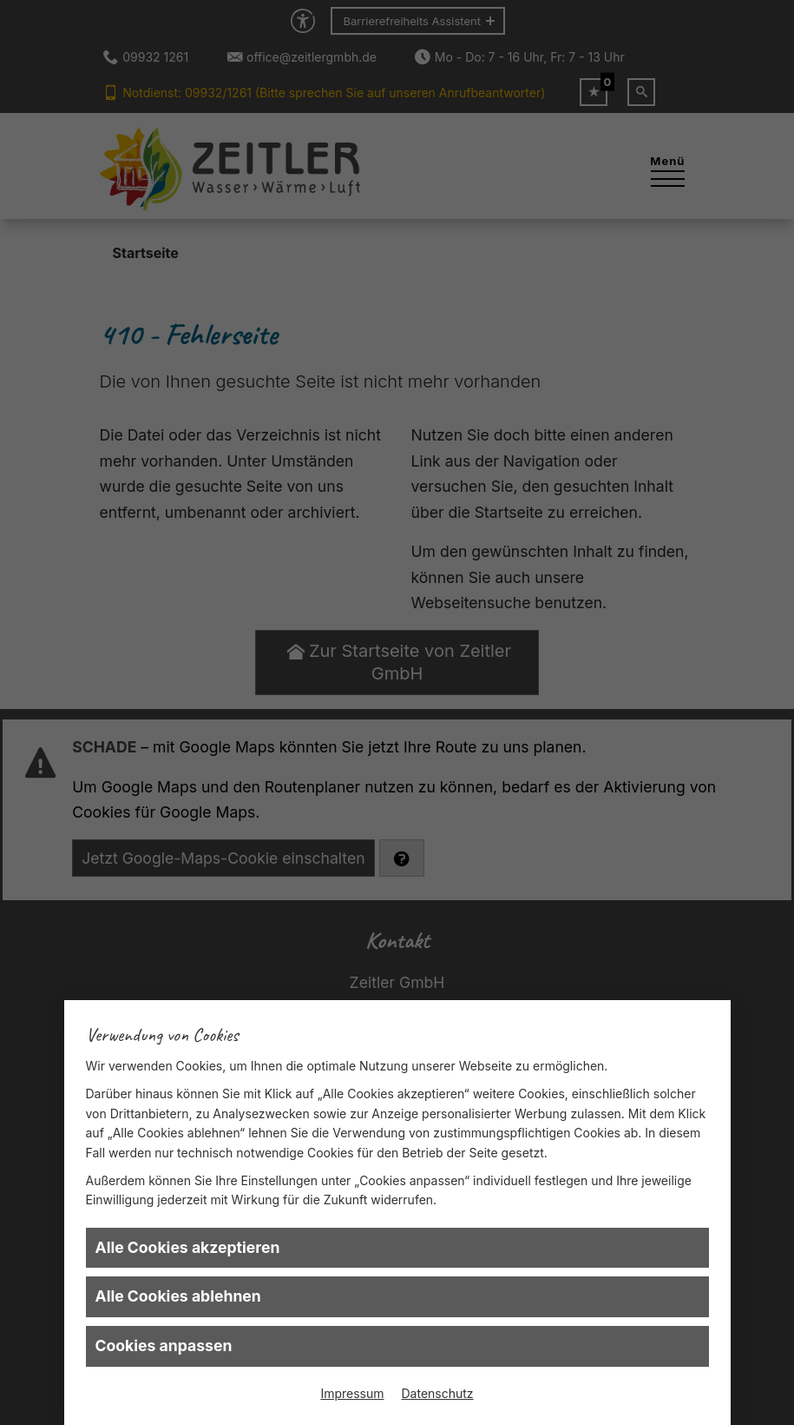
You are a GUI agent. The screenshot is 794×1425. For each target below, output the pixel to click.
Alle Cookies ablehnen (178, 1296)
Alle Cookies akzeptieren (187, 1247)
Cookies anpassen (164, 1345)
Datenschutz (438, 1393)
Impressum (352, 1393)
